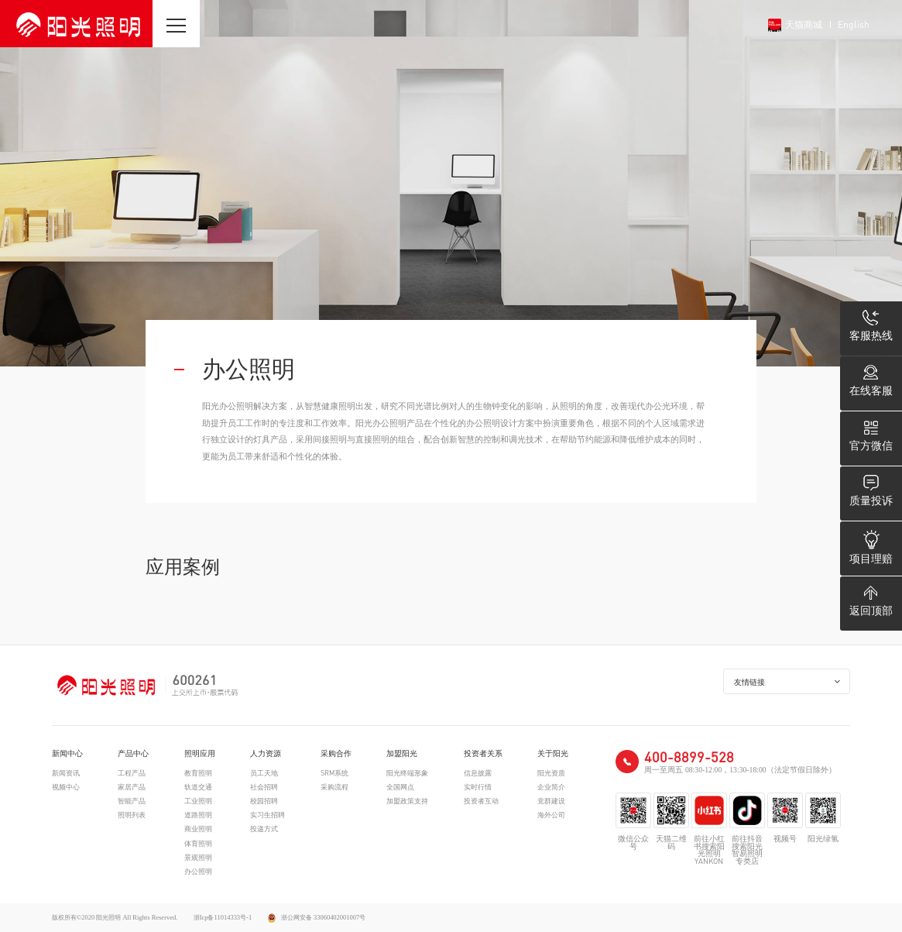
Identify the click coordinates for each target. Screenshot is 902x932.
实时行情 (478, 786)
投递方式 (264, 828)
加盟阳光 (401, 754)
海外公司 (551, 814)
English (853, 24)
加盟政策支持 (407, 800)
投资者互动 (481, 800)
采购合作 (336, 754)
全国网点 (400, 786)
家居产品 (132, 786)
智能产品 (132, 800)
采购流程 (334, 786)
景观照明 (198, 857)
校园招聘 (264, 800)
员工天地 (264, 772)
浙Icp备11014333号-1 (223, 917)
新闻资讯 (66, 772)
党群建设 (551, 800)
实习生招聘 (267, 814)
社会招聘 (264, 786)
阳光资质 (551, 772)
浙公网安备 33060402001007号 (317, 917)
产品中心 (133, 754)
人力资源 (265, 754)
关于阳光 (552, 754)
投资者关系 (483, 754)
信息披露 (478, 772)
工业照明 (198, 800)
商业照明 (198, 828)
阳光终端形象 (407, 772)
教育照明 (198, 772)
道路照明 (198, 814)
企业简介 (551, 786)
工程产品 (132, 772)
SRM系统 (334, 772)
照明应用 (199, 754)
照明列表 (132, 814)
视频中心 (66, 786)
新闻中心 (67, 754)
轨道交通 (198, 786)
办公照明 (198, 871)
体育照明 (198, 843)
